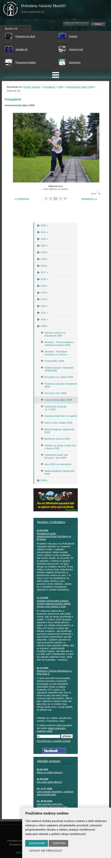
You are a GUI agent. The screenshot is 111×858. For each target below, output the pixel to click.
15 (65, 199)
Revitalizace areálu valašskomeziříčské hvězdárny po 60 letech (54, 536)
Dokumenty (75, 62)
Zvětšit (95, 194)
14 (60, 199)
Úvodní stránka (31, 86)
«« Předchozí (22, 198)
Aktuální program (49, 761)
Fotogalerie (49, 86)
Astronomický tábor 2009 (80, 86)
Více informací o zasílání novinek (53, 741)
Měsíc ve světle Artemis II (50, 772)
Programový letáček (25, 62)
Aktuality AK (21, 49)
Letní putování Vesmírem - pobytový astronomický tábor (55, 793)
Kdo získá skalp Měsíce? (49, 782)
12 (51, 199)
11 (46, 199)
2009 (60, 86)
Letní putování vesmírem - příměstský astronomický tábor (52, 805)
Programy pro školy (25, 36)
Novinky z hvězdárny (51, 522)
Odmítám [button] (59, 843)
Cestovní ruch (76, 49)
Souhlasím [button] (37, 843)
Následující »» (89, 198)
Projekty (73, 36)
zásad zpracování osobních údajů (51, 729)
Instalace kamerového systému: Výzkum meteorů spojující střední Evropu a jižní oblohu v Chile (54, 603)
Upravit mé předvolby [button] (45, 850)
